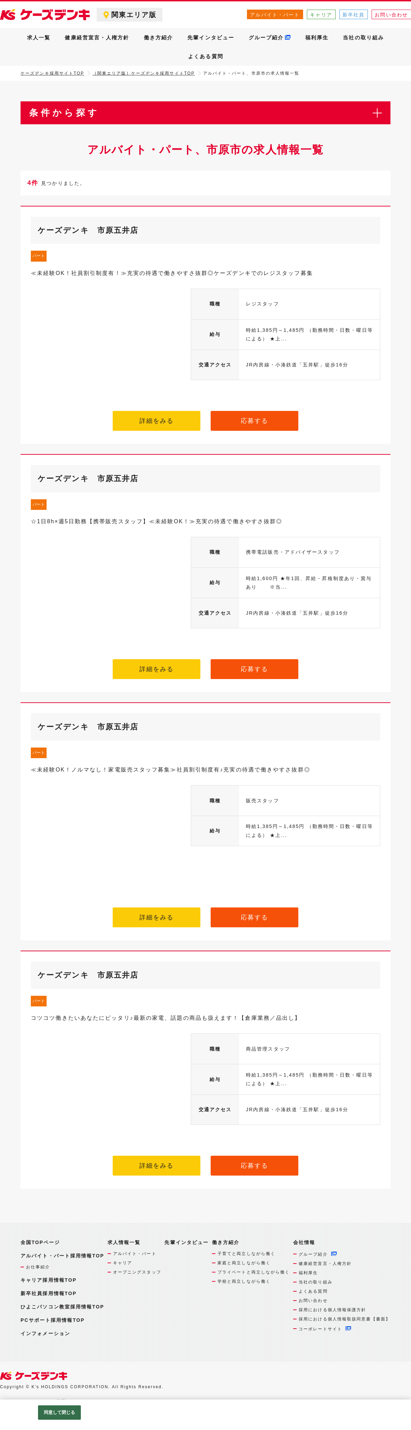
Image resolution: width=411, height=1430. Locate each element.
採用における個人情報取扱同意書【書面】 (344, 1319)
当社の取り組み (363, 37)
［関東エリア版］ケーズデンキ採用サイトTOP (143, 73)
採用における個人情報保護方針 (332, 1309)
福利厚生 (316, 37)
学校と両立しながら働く (244, 1281)
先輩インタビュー (210, 37)
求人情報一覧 (124, 1242)
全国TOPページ (40, 1242)
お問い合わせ (313, 1300)
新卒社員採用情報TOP (49, 1293)
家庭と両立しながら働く (244, 1262)
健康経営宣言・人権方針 (97, 37)
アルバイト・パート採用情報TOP (62, 1255)
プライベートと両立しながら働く (253, 1272)
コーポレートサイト (320, 1329)
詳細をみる (156, 420)
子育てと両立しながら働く (246, 1253)
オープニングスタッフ (137, 1272)
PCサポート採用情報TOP (53, 1320)
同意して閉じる (59, 1412)
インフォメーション (45, 1333)
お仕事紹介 (38, 1267)
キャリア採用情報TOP (49, 1280)
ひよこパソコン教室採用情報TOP (62, 1306)
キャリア (321, 14)
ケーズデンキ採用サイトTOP (52, 73)
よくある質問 (205, 56)
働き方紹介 (158, 37)
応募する (254, 420)
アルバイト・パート (275, 14)
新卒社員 (353, 14)
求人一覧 (38, 37)
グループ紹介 (266, 37)
